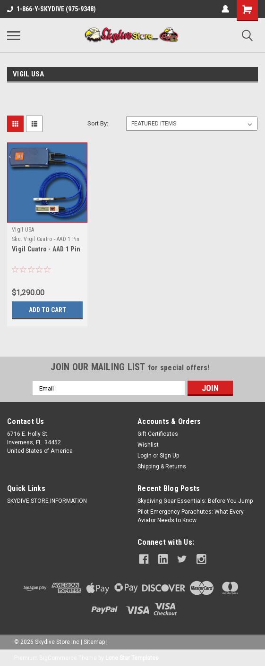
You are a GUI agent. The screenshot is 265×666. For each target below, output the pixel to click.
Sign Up (169, 455)
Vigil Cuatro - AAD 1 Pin (46, 249)
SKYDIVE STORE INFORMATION (47, 501)
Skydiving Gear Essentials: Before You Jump (195, 501)
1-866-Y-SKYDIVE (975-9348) (51, 9)
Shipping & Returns (161, 466)
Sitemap (94, 640)
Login (144, 455)
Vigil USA (23, 229)
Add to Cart (47, 310)
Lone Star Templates (132, 656)
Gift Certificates (157, 434)
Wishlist (148, 444)
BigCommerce (58, 656)
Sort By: (97, 123)
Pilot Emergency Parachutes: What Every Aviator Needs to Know (190, 516)
